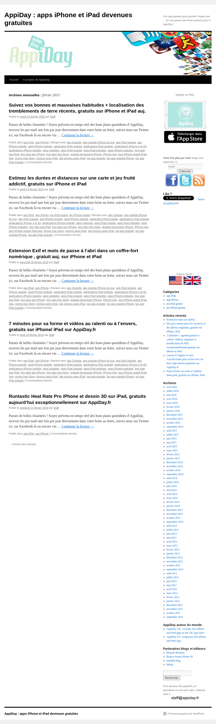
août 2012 (172, 573)
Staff (52, 116)
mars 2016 (172, 402)
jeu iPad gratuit (59, 215)
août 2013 (172, 525)
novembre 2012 (175, 561)
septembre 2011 (175, 616)
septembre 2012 (175, 569)
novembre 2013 (175, 513)
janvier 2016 (173, 410)
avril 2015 (172, 446)
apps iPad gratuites (95, 150)
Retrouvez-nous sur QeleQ (181, 319)
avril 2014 (172, 494)
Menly (170, 664)
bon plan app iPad (40, 227)
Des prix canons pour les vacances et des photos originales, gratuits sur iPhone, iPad (186, 327)
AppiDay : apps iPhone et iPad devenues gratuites (41, 713)
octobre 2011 (174, 613)
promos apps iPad (47, 158)
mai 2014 (172, 490)
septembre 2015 (175, 426)
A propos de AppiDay (36, 79)
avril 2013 (172, 541)
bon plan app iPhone (33, 154)
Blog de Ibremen (175, 652)
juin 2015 (172, 438)
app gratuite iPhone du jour (98, 142)
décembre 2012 (175, 557)
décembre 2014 (175, 462)
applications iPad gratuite (98, 146)
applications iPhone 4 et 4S (130, 146)
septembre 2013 (175, 521)
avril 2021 (172, 387)
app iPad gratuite (126, 142)
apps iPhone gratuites (120, 150)
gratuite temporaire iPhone (86, 154)
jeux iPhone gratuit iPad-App (25, 231)
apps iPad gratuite (71, 150)
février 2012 (173, 597)
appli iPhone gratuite (40, 146)
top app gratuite (96, 158)
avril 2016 (172, 398)
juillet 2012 (173, 577)
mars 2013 (172, 545)
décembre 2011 (175, 605)
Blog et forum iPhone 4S (180, 656)
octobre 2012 (174, 565)
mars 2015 (172, 450)
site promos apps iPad (72, 158)
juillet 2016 (173, 391)
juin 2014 (172, 486)
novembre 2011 (175, 609)
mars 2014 (172, 498)
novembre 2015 (175, 418)
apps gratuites (51, 150)
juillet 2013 (173, 529)
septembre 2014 (175, 474)
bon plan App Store (58, 154)
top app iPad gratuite (40, 235)
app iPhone (42, 142)
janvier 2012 (173, 601)
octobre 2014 (174, 470)
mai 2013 (172, 537)
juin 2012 (172, 581)
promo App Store (25, 158)
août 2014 (172, 478)
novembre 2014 (175, 466)
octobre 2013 (174, 517)
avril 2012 (172, 589)
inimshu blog (174, 660)
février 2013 (173, 549)
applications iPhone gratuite (25, 150)
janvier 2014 (173, 505)
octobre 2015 (174, 422)
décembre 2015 (175, 414)
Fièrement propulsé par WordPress (186, 713)
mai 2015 (172, 442)
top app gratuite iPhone (120, 158)
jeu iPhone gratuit (79, 215)
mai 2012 (172, 585)
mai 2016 (172, 394)
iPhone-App (110, 154)
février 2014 (173, 502)
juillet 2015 (173, 434)
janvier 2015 (173, 458)
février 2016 (173, 406)
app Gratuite (74, 142)
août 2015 (172, 430)
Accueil (14, 79)
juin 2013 (172, 533)
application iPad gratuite (68, 146)
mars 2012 (172, 593)
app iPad (28, 142)
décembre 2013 (175, 509)
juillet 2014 (173, 482)
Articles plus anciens (22, 444)
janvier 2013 (173, 553)
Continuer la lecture (77, 135)
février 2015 (173, 454)
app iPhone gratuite (51, 219)
